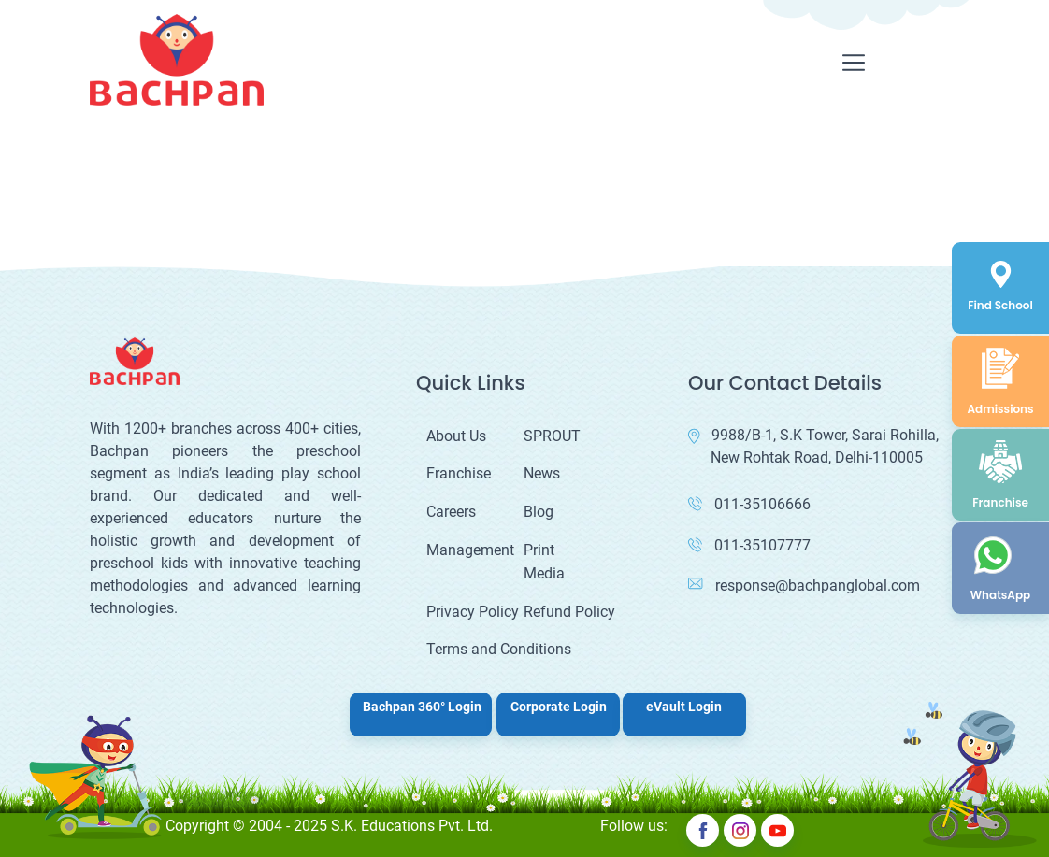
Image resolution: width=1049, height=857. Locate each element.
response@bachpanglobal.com (804, 585)
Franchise (458, 473)
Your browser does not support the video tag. (140, 190)
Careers (451, 512)
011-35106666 (749, 504)
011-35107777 (749, 545)
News (542, 473)
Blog (538, 512)
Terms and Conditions (498, 649)
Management (470, 550)
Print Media (544, 562)
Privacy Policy (472, 612)
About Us (456, 436)
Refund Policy (569, 612)
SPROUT (552, 436)
